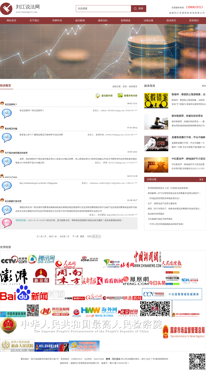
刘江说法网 (46, 9)
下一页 (75, 236)
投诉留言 (171, 20)
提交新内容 (107, 95)
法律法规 (148, 20)
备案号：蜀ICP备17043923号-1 (115, 363)
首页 (125, 86)
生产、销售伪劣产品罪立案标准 (162, 203)
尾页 (82, 236)
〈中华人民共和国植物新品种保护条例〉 (166, 224)
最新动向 (103, 20)
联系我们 (194, 20)
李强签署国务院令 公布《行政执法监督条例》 (169, 188)
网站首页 (11, 20)
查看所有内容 (130, 95)
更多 (204, 86)
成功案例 (80, 20)
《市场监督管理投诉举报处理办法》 (164, 198)
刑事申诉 (57, 20)
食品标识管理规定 (156, 214)
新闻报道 (125, 20)
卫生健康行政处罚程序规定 (160, 219)
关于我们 (34, 20)
